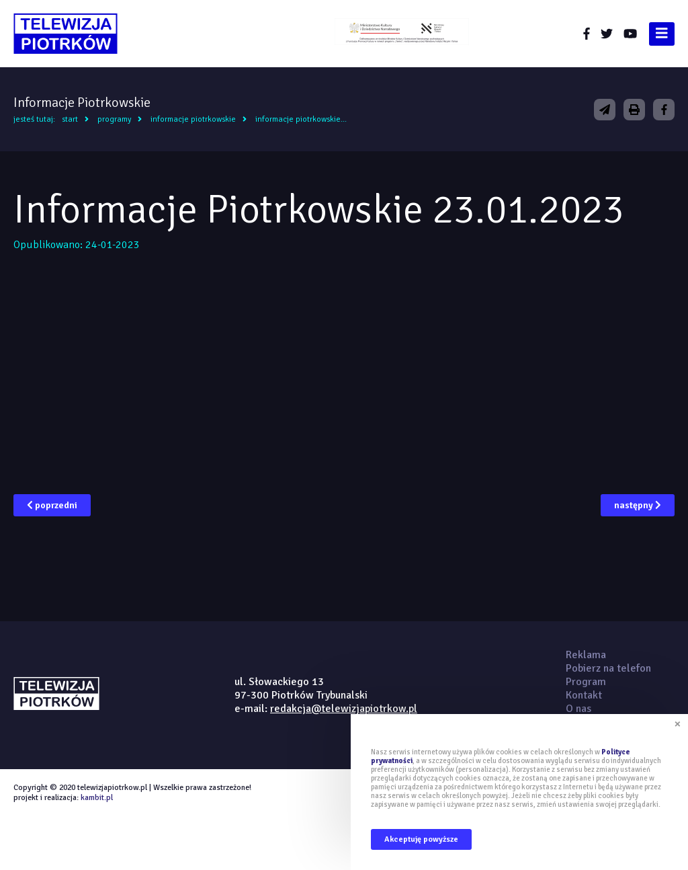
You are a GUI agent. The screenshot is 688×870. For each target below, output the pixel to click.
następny (637, 505)
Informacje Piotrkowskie (193, 119)
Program (586, 681)
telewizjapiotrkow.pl (65, 33)
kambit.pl (97, 798)
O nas (578, 708)
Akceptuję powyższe (421, 839)
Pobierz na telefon (608, 668)
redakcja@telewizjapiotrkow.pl (343, 708)
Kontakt (584, 695)
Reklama (586, 655)
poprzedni (52, 505)
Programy (114, 119)
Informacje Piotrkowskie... (301, 119)
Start (70, 119)
